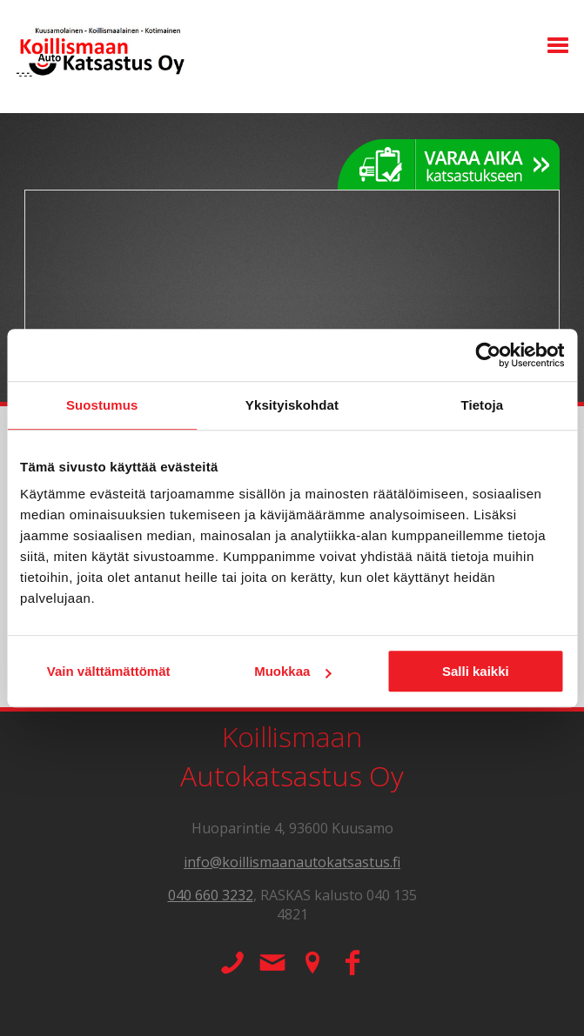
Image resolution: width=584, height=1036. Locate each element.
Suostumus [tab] (102, 405)
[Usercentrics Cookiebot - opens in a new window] (488, 355)
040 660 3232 (210, 895)
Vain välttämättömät (109, 671)
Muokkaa (292, 671)
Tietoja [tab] (481, 405)
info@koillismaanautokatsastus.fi (292, 862)
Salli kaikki (475, 671)
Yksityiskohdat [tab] (292, 405)
